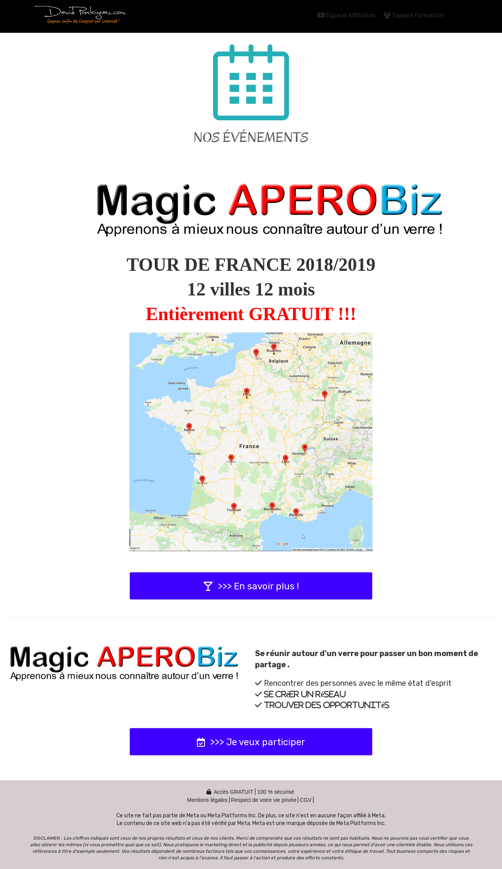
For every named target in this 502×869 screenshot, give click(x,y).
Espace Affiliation (346, 15)
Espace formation (413, 15)
